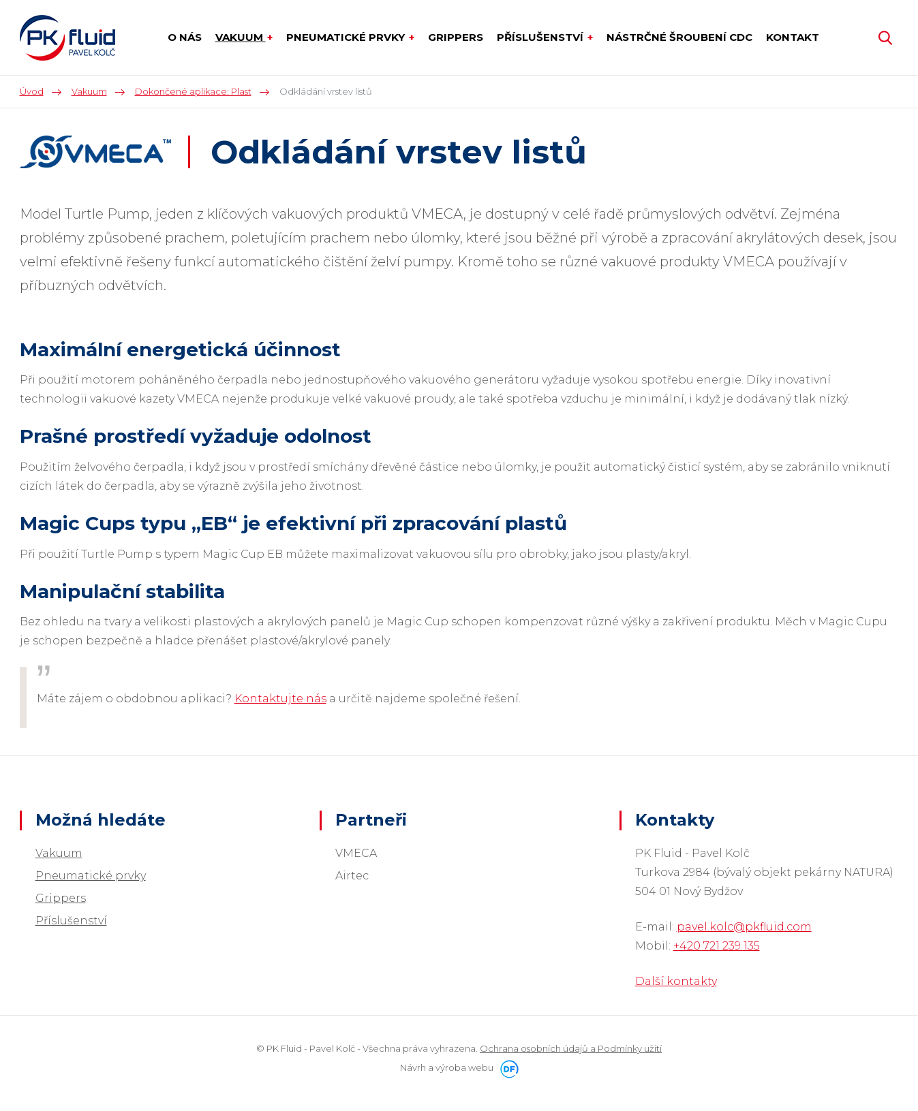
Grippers (60, 898)
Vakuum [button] (240, 37)
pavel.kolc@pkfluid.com (744, 926)
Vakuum (58, 853)
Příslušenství (71, 920)
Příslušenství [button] (541, 37)
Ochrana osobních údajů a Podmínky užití (571, 1048)
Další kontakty (676, 981)
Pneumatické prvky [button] (347, 37)
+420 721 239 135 (716, 945)
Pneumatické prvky (90, 875)
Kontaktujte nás (280, 698)
